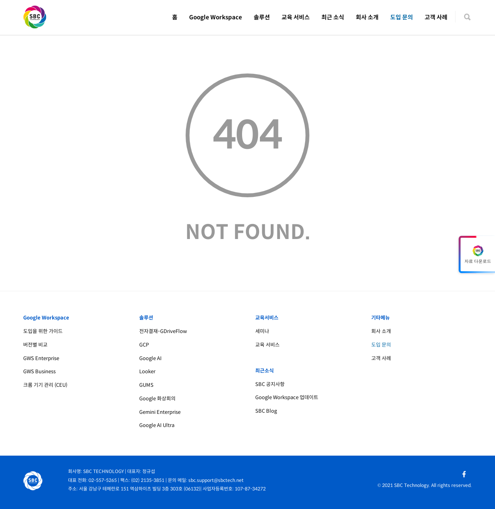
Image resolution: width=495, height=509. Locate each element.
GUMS (146, 385)
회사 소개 (367, 17)
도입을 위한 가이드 (43, 331)
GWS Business (39, 371)
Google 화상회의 (157, 398)
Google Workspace (215, 17)
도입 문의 (401, 17)
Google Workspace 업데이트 (286, 397)
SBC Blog (266, 411)
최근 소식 (332, 17)
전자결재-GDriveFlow (163, 331)
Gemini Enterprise (160, 412)
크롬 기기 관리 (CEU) (45, 385)
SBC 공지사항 (270, 384)
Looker (147, 371)
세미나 (262, 331)
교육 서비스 (296, 17)
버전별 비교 (35, 345)
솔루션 (262, 17)
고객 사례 (436, 17)
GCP (144, 345)
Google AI (150, 358)
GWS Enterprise (41, 358)
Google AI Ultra (156, 425)
